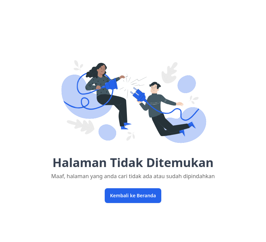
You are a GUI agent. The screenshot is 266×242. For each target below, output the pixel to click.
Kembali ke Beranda (133, 195)
